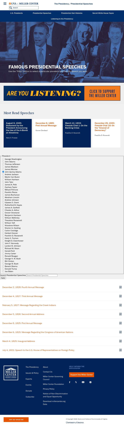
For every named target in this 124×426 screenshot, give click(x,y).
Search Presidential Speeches (13, 275)
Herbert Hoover (11, 233)
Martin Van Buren (12, 177)
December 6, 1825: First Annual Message (22, 323)
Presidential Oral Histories (71, 13)
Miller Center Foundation (53, 384)
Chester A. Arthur (12, 210)
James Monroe (11, 169)
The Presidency (61, 3)
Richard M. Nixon (12, 248)
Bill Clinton (9, 261)
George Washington (13, 159)
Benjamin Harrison (13, 215)
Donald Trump (11, 269)
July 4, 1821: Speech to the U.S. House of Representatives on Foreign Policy (38, 350)
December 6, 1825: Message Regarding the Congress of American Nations (37, 332)
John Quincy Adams (13, 172)
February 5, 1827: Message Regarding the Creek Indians (29, 305)
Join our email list (16, 419)
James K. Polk (11, 184)
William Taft (10, 223)
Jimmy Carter (10, 253)
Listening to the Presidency (62, 19)
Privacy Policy (48, 389)
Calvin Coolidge (11, 230)
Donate (29, 391)
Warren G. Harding (12, 228)
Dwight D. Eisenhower (14, 241)
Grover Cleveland (12, 213)
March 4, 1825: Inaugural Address (18, 341)
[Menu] (5, 3)
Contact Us (47, 372)
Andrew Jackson (12, 174)
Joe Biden (9, 271)
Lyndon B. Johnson (13, 246)
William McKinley (12, 218)
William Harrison (12, 179)
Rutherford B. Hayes (13, 205)
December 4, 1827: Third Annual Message (22, 296)
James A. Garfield (12, 207)
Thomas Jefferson (12, 164)
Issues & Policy (32, 373)
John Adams (10, 162)
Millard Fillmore (11, 190)
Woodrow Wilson (12, 225)
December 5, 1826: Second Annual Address (23, 314)
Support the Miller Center (81, 375)
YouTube (83, 382)
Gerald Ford (10, 251)
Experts (29, 379)
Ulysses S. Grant (12, 202)
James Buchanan (12, 195)
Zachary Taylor (11, 187)
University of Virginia (12, 3)
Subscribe (30, 397)
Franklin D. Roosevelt (14, 236)
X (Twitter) (76, 382)
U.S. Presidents (16, 13)
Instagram (90, 382)
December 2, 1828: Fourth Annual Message (23, 287)
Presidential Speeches (42, 13)
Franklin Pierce (11, 192)
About (45, 367)
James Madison (11, 167)
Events (28, 385)
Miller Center (28, 3)
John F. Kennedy (12, 243)
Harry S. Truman (11, 238)
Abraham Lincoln (12, 197)
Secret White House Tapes (103, 13)
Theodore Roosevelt (13, 220)
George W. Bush (11, 264)
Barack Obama (11, 266)
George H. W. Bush (13, 258)
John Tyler (9, 182)
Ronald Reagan (11, 256)
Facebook (69, 382)
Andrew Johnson (12, 200)
